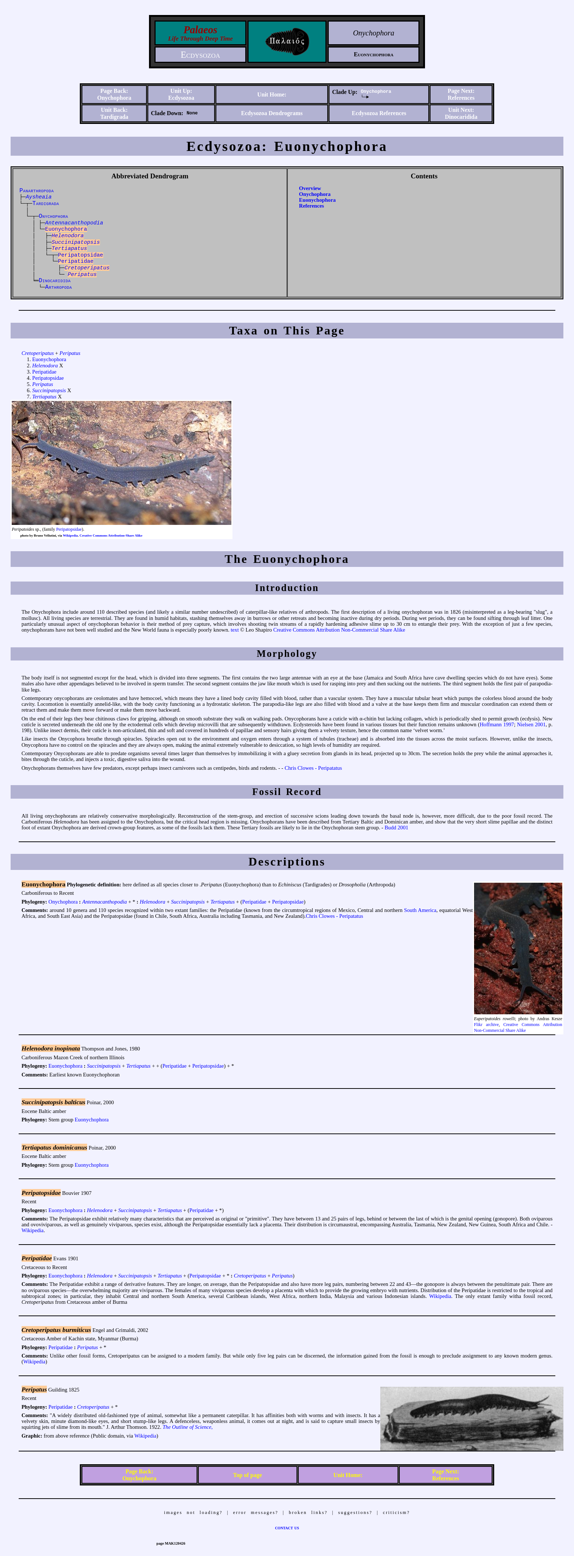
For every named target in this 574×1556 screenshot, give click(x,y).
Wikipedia (70, 535)
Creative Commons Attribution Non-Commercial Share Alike (339, 630)
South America (420, 910)
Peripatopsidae (48, 378)
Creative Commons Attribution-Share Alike (110, 535)
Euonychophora (317, 200)
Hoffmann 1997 (497, 724)
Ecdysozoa (200, 55)
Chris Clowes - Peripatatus (313, 768)
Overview (310, 188)
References (311, 206)
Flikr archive (486, 1024)
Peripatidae (44, 372)
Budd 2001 (397, 827)
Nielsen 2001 (531, 724)
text (235, 630)
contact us (287, 1527)
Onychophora (376, 91)
